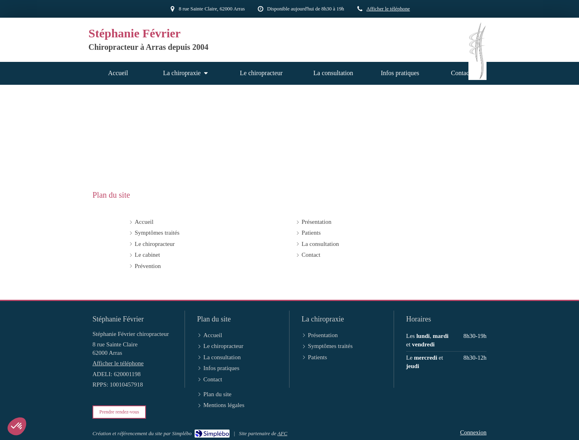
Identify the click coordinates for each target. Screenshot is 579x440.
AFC (282, 433)
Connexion (473, 432)
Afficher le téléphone (388, 9)
